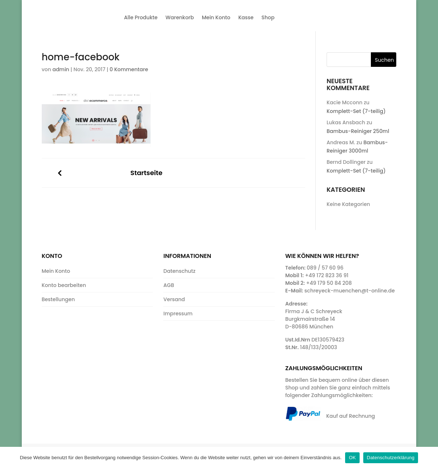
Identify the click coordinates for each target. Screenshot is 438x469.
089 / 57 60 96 (325, 267)
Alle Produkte (140, 17)
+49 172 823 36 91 (327, 275)
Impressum (177, 313)
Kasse (246, 17)
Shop (268, 17)
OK (352, 457)
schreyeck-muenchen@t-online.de (349, 290)
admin (60, 69)
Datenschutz (179, 271)
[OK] (429, 457)
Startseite (146, 173)
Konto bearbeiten (64, 285)
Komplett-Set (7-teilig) (356, 111)
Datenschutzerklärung (390, 457)
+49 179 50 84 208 (329, 283)
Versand (174, 299)
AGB (168, 285)
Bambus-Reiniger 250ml (358, 131)
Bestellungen (58, 299)
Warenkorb (179, 17)
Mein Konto (216, 17)
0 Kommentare (129, 69)
